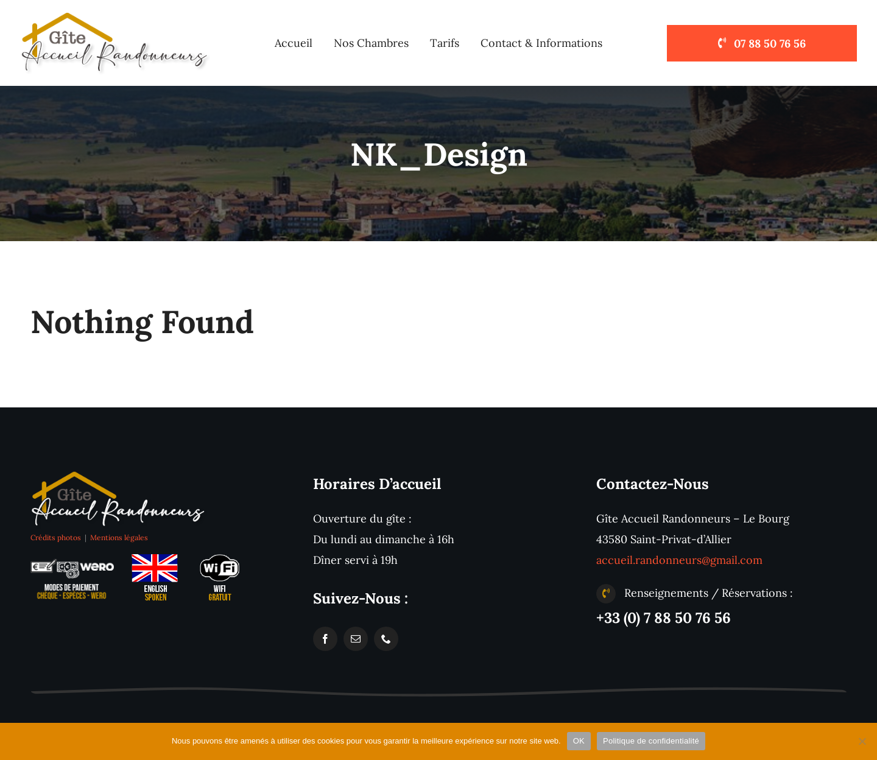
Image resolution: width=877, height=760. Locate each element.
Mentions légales (119, 537)
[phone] (386, 639)
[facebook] (325, 639)
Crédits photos (55, 537)
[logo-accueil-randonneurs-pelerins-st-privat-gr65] (118, 473)
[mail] (355, 639)
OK (579, 740)
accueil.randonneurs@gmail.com (679, 560)
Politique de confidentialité (651, 740)
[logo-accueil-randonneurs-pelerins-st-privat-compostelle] (115, 14)
